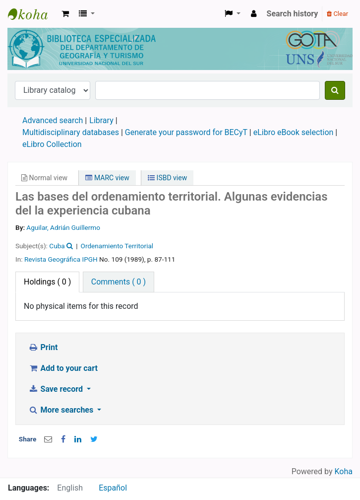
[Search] (335, 90)
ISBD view (167, 178)
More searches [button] (61, 410)
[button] (65, 14)
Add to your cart (63, 368)
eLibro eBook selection (294, 132)
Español (113, 488)
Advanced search (52, 120)
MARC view (107, 178)
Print (43, 347)
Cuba (56, 246)
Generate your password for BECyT (186, 132)
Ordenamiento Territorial (117, 246)
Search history (292, 13)
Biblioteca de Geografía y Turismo (33, 14)
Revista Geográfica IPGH (61, 259)
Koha (344, 471)
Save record (56, 389)
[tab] (118, 282)
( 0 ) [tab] (47, 281)
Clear (337, 13)
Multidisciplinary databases (71, 132)
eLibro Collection (52, 144)
